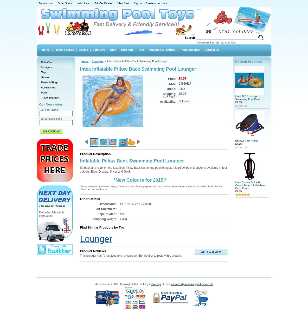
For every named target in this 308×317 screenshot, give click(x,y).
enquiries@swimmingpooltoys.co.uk (192, 284)
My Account (46, 3)
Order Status (65, 3)
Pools (44, 92)
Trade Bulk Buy (50, 97)
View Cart (123, 3)
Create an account (156, 3)
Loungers (46, 67)
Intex (182, 88)
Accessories (48, 87)
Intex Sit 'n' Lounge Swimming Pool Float (247, 98)
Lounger (96, 239)
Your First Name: (49, 109)
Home (85, 61)
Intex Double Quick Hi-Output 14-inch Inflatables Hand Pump (250, 185)
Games (45, 77)
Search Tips (228, 42)
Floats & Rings (49, 82)
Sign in (138, 3)
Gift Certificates (103, 3)
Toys (43, 72)
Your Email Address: (51, 118)
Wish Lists (83, 3)
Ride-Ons (46, 62)
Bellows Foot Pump (246, 140)
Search (190, 37)
